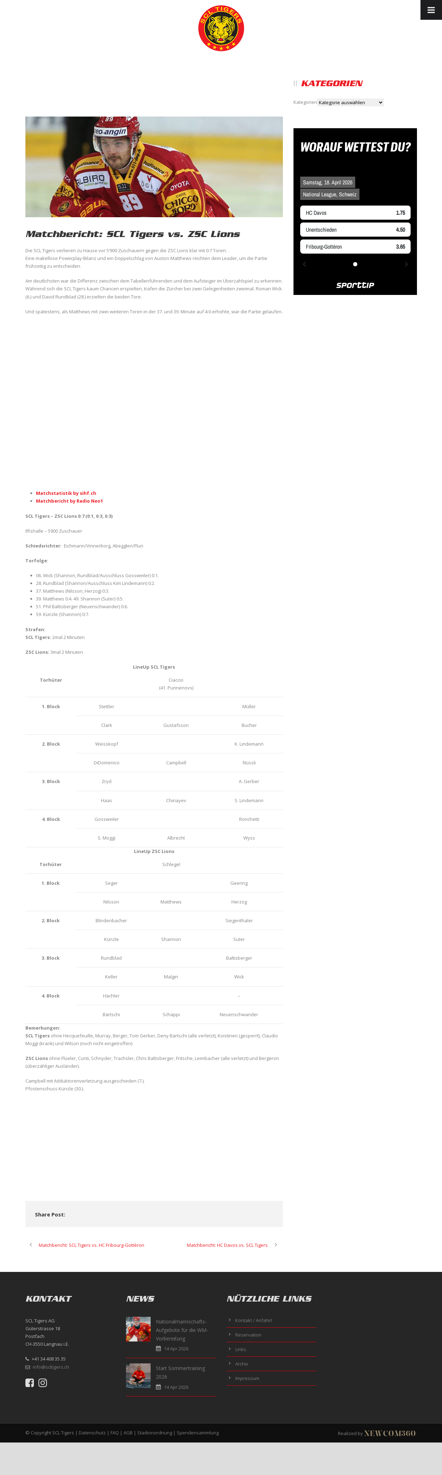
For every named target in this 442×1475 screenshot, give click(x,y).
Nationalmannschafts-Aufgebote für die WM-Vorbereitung (182, 1330)
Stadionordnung (154, 1432)
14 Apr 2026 (176, 1348)
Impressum (247, 1378)
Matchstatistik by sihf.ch (66, 493)
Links (240, 1349)
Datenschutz (92, 1432)
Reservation (248, 1335)
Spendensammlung (198, 1432)
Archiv (241, 1364)
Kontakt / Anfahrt (253, 1320)
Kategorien (305, 102)
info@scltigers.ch (51, 1367)
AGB (128, 1432)
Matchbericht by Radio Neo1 (69, 501)
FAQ (114, 1432)
